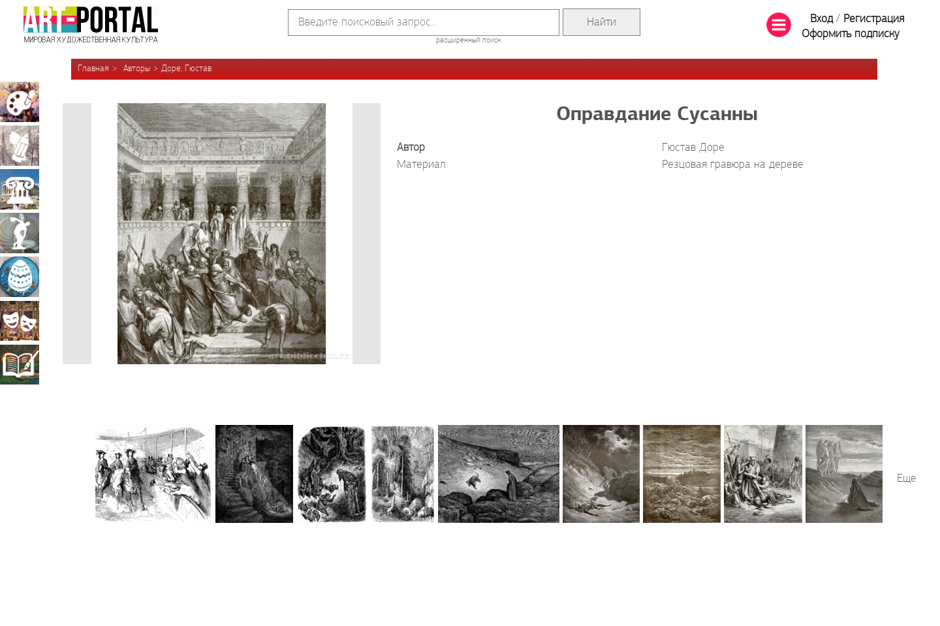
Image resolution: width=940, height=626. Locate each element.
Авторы (136, 69)
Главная (93, 69)
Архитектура (19, 189)
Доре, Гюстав (186, 69)
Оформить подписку (851, 34)
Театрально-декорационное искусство (19, 320)
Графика (19, 145)
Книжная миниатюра (19, 364)
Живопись (19, 102)
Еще (906, 479)
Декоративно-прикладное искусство (19, 277)
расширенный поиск (468, 40)
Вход (821, 19)
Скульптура (19, 233)
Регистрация (873, 19)
